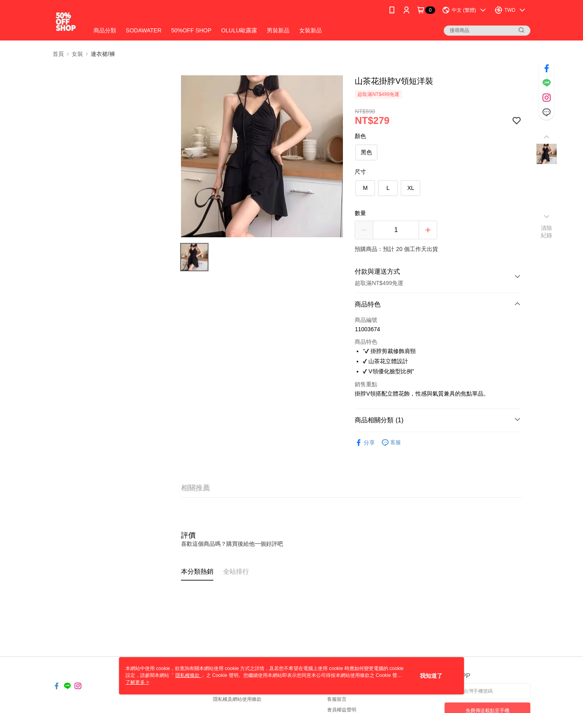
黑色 (366, 152)
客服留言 (337, 699)
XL (410, 188)
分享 (365, 442)
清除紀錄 (547, 231)
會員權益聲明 (341, 710)
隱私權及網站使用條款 (237, 699)
